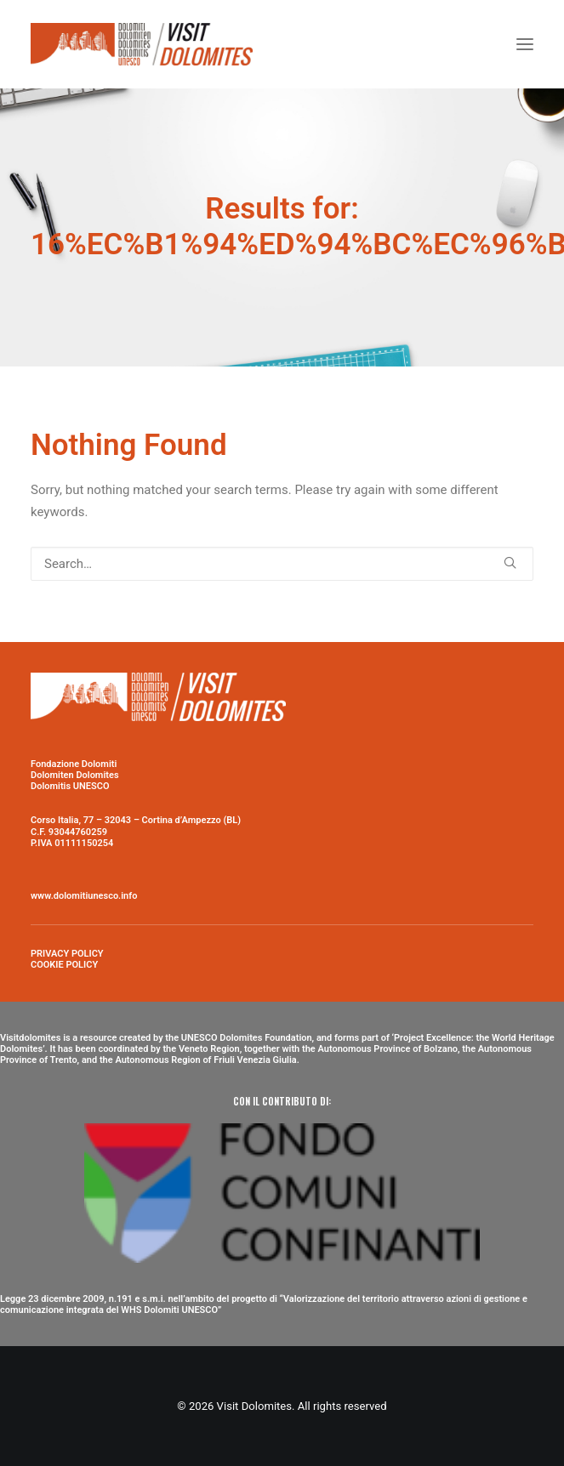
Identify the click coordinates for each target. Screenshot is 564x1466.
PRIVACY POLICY (67, 953)
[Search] (282, 564)
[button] (525, 44)
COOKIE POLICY (64, 964)
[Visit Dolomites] (142, 44)
